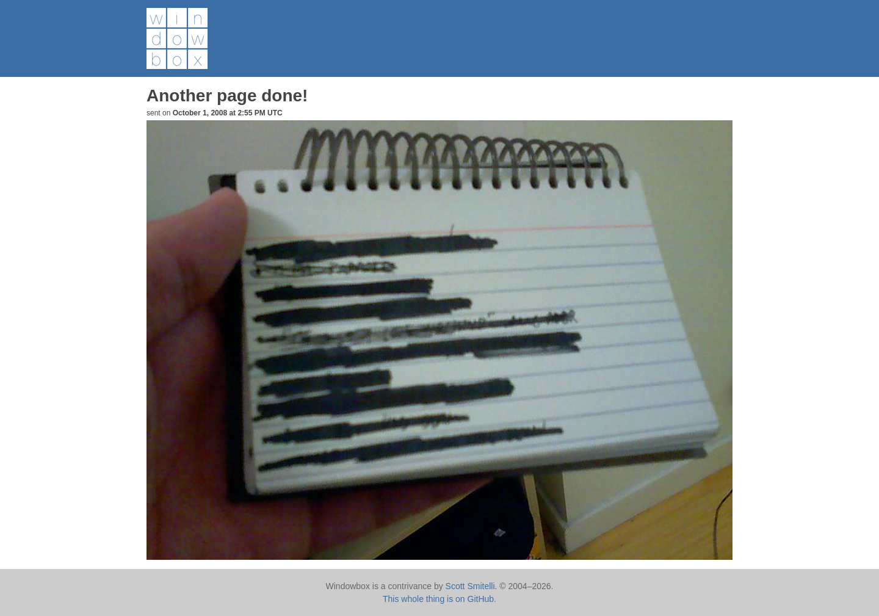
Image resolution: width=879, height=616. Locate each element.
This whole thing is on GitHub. (439, 599)
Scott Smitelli (470, 586)
